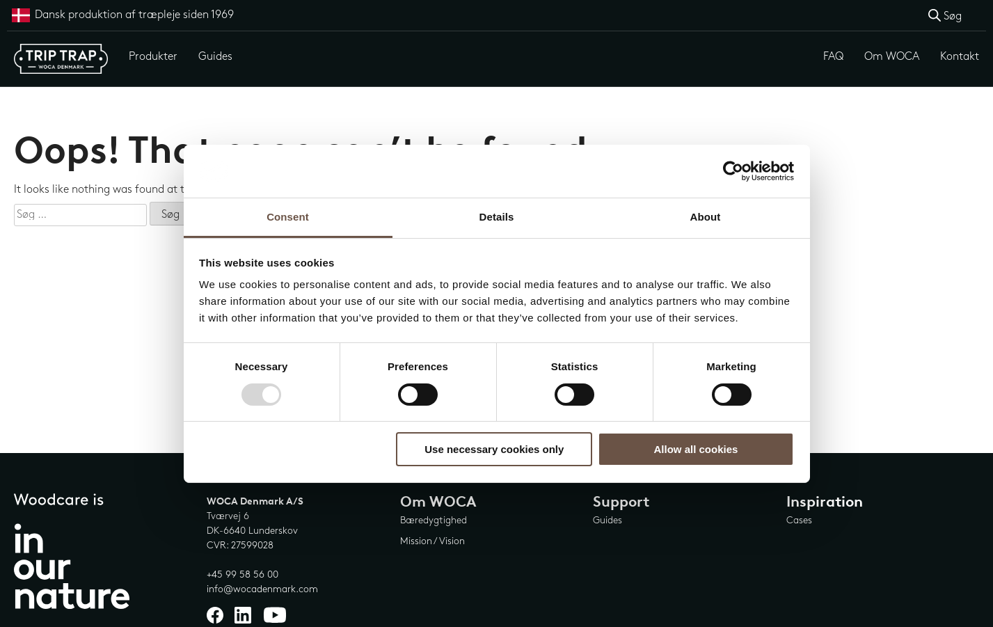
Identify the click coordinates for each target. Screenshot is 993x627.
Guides (215, 56)
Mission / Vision (432, 541)
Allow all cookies (695, 449)
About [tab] (705, 217)
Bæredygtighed (433, 520)
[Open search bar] (945, 15)
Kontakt (959, 56)
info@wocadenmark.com (262, 589)
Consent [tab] (288, 217)
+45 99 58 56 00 (242, 574)
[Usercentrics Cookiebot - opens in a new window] (733, 171)
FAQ (833, 56)
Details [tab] (496, 217)
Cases (799, 520)
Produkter (153, 56)
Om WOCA (891, 56)
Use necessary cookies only (494, 449)
